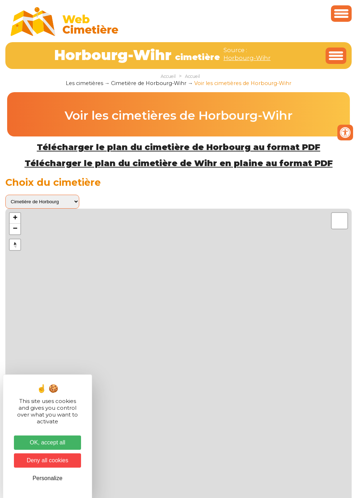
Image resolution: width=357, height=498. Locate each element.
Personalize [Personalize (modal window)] (47, 478)
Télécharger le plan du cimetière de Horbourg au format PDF (178, 147)
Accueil (168, 76)
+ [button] (15, 218)
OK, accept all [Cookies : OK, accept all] (47, 442)
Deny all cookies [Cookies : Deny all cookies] (48, 460)
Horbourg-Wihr (247, 57)
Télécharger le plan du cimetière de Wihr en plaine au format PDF (179, 163)
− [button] (15, 229)
